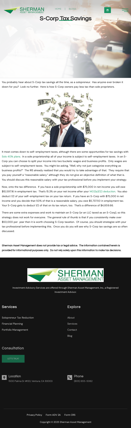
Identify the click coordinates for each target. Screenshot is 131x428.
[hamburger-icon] (125, 10)
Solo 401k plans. (11, 156)
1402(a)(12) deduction (102, 191)
